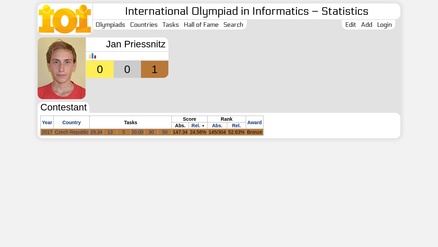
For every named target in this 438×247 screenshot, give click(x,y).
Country (71, 122)
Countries (144, 24)
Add (366, 24)
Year (47, 122)
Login (384, 24)
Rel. (196, 125)
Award (254, 122)
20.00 (137, 132)
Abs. (217, 125)
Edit (350, 24)
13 (110, 132)
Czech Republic (71, 132)
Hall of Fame (201, 24)
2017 (47, 132)
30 (151, 132)
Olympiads (110, 24)
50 (165, 132)
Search (233, 24)
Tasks (171, 24)
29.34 (96, 132)
